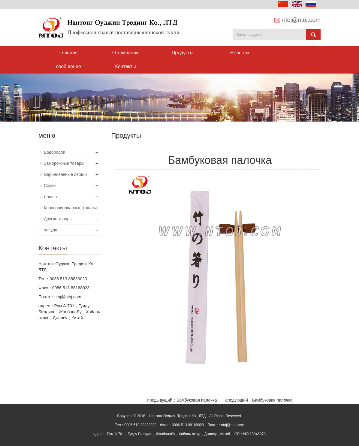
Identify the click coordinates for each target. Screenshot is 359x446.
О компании (125, 52)
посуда (50, 230)
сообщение (68, 66)
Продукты (182, 52)
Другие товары (58, 218)
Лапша (50, 196)
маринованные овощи (65, 174)
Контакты (125, 66)
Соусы (50, 185)
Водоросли (54, 152)
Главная (68, 52)
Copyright (124, 416)
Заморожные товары (64, 163)
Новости (239, 52)
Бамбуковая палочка (196, 400)
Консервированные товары (70, 207)
